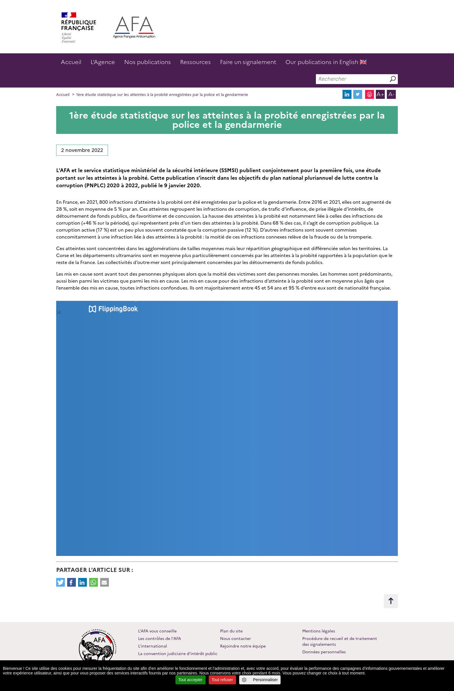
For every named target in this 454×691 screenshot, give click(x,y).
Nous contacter (235, 638)
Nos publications (147, 62)
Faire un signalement (248, 62)
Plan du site (231, 631)
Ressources (195, 62)
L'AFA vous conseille (157, 631)
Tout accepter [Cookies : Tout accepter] (190, 679)
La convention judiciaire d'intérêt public (177, 653)
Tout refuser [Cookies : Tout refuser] (222, 679)
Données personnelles (324, 651)
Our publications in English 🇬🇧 (326, 62)
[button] (60, 582)
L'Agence (103, 62)
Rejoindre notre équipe (243, 646)
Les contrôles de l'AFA (159, 638)
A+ (380, 94)
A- (391, 94)
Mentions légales (318, 631)
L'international (152, 646)
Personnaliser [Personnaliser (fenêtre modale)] (265, 679)
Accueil (71, 62)
